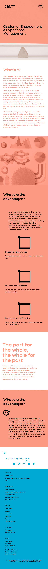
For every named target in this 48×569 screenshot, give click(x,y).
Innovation (8, 527)
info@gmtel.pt (37, 560)
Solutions (8, 472)
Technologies (9, 486)
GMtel (7, 538)
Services (7, 505)
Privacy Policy (21, 561)
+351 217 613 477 (12, 561)
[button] (40, 6)
